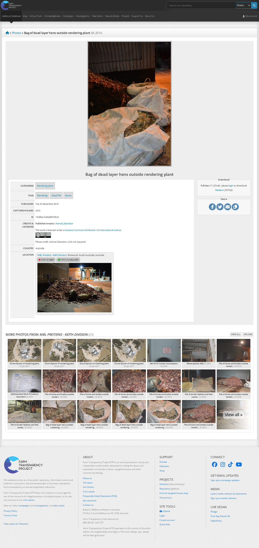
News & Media (112, 16)
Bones (68, 195)
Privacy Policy (10, 511)
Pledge (214, 511)
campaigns (24, 505)
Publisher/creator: (45, 223)
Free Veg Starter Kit (220, 516)
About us (87, 478)
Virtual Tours (35, 16)
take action (58, 505)
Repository (169, 488)
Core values (89, 491)
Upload (248, 334)
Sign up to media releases (224, 498)
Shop (162, 470)
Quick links (165, 524)
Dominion (172, 484)
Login (162, 515)
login (230, 185)
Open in (46, 259)
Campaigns (68, 16)
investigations (41, 505)
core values (29, 499)
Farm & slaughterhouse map (174, 493)
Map (25, 16)
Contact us (88, 504)
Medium (219, 190)
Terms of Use (10, 515)
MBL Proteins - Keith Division (51, 255)
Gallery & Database (11, 16)
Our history (88, 487)
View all (235, 334)
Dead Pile (56, 195)
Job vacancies (89, 500)
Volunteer (164, 466)
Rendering (42, 195)
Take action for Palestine (16, 523)
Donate (163, 461)
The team (87, 482)
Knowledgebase (52, 16)
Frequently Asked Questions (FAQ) (100, 496)
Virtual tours (166, 497)
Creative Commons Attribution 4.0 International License (93, 230)
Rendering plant (45, 185)
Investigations (82, 16)
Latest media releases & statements (229, 493)
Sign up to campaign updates (225, 480)
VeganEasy (216, 520)
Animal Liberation (64, 223)
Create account (167, 520)
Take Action (97, 16)
